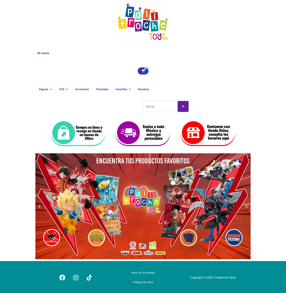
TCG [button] (63, 89)
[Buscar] (183, 106)
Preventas (102, 89)
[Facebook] (62, 277)
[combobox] (160, 106)
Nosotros (143, 89)
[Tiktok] (89, 277)
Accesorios (82, 89)
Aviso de (143, 272)
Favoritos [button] (123, 89)
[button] (39, 206)
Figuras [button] (45, 89)
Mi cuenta (43, 53)
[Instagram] (75, 277)
